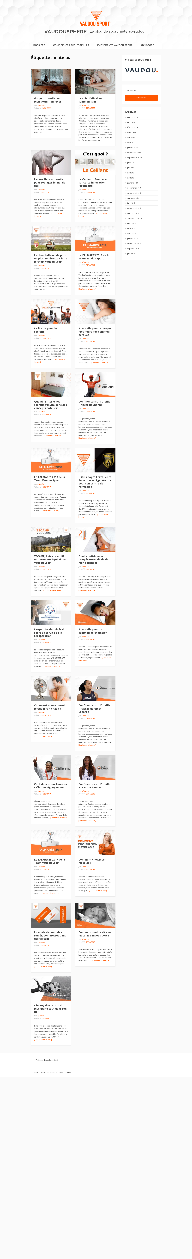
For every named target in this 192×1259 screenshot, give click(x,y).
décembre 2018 (134, 208)
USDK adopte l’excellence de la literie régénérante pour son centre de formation (94, 482)
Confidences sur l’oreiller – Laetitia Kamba (95, 786)
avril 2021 (131, 172)
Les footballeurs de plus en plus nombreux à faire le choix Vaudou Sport (50, 258)
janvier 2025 (132, 117)
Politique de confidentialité (47, 1060)
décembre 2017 (134, 243)
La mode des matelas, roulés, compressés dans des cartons (50, 935)
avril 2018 (131, 228)
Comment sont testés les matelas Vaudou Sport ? (94, 934)
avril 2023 (131, 142)
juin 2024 (131, 122)
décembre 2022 (134, 152)
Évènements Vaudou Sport (114, 45)
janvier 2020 (132, 183)
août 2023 (131, 132)
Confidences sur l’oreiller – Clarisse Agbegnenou (50, 786)
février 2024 (132, 127)
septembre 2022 (134, 157)
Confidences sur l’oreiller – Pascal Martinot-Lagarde (95, 708)
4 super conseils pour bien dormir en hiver (48, 100)
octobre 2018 (133, 213)
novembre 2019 (134, 193)
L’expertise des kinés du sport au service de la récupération (49, 632)
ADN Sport (147, 45)
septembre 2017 (134, 248)
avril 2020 (131, 178)
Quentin (40, 1015)
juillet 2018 (132, 223)
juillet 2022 (132, 162)
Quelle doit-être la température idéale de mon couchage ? (93, 559)
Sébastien (41, 105)
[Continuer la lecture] (87, 289)
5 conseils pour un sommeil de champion (92, 631)
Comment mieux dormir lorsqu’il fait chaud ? (50, 707)
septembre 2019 (134, 198)
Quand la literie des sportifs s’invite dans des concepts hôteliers (50, 405)
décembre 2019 (134, 188)
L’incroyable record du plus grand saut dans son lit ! (50, 1009)
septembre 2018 (134, 218)
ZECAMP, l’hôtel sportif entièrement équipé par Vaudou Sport (50, 559)
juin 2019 (131, 203)
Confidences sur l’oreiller (71, 45)
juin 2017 (131, 253)
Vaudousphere (65, 31)
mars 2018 (131, 233)
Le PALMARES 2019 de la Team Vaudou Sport (93, 257)
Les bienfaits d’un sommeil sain (90, 100)
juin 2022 (131, 167)
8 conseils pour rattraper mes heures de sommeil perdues (94, 331)
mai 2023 (131, 137)
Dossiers (39, 45)
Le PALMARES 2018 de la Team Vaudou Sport (49, 479)
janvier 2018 (132, 238)
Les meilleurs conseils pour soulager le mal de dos (49, 182)
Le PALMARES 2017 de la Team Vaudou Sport (49, 861)
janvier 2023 (132, 147)
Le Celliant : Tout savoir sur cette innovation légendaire (94, 182)
